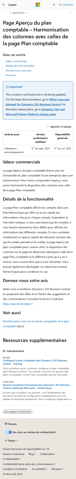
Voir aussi (11, 75)
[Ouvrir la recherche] (54, 5)
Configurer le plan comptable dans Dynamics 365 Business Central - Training (35, 362)
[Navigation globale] (3, 5)
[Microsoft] (38, 4)
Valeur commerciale (16, 61)
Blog (31, 454)
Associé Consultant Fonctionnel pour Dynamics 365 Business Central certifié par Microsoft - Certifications (36, 386)
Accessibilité (38, 469)
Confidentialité (10, 459)
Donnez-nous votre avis (18, 70)
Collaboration (47, 454)
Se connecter (66, 4)
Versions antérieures (13, 454)
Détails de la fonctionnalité (20, 65)
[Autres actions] (70, 12)
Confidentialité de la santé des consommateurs (28, 464)
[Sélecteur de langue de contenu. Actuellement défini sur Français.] (11, 424)
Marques (56, 469)
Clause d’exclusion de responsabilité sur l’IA (26, 449)
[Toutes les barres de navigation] (6, 12)
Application (18, 12)
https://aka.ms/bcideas (16, 304)
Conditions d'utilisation (15, 469)
